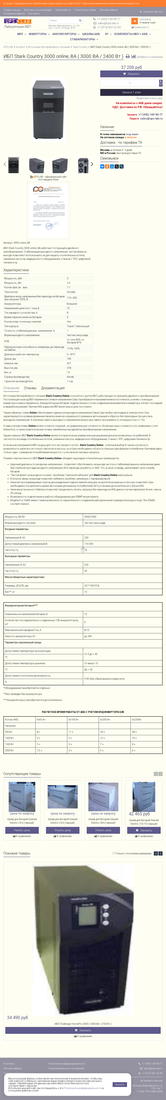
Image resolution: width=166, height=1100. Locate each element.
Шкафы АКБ (91, 34)
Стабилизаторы (82, 39)
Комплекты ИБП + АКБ (131, 34)
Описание (11, 388)
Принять (120, 1084)
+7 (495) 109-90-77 (150, 114)
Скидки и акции (11, 10)
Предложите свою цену (149, 98)
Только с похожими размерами (133, 853)
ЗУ (106, 34)
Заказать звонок (151, 11)
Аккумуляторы (64, 34)
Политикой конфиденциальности (83, 1088)
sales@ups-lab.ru (151, 1068)
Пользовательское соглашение (66, 1068)
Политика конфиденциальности (66, 1063)
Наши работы (63, 10)
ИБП (20, 34)
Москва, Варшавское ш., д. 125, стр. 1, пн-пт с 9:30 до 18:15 (64, 26)
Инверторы (37, 34)
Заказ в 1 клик (131, 92)
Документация (53, 388)
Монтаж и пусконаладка (38, 10)
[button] (4, 164)
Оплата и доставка (85, 10)
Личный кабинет (109, 10)
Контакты (33, 13)
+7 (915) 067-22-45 (151, 1073)
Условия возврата (14, 13)
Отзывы (30, 388)
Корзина (145, 19)
